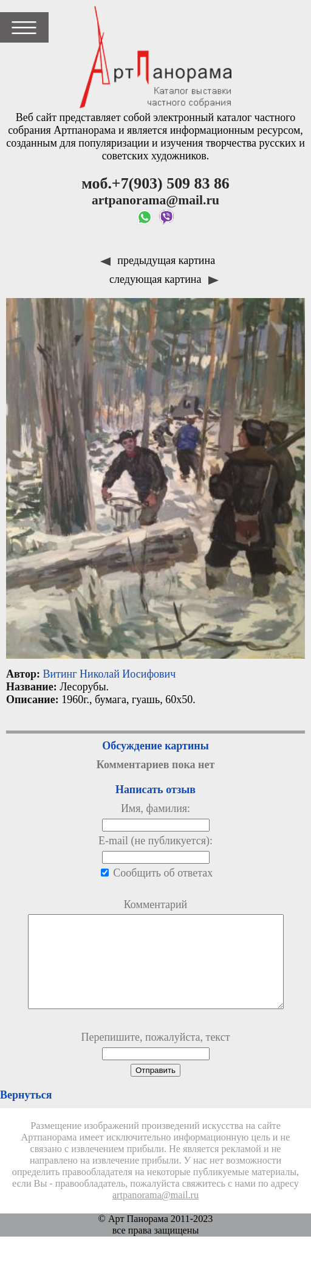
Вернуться (26, 1113)
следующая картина (164, 279)
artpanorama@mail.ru (155, 1213)
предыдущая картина (157, 260)
